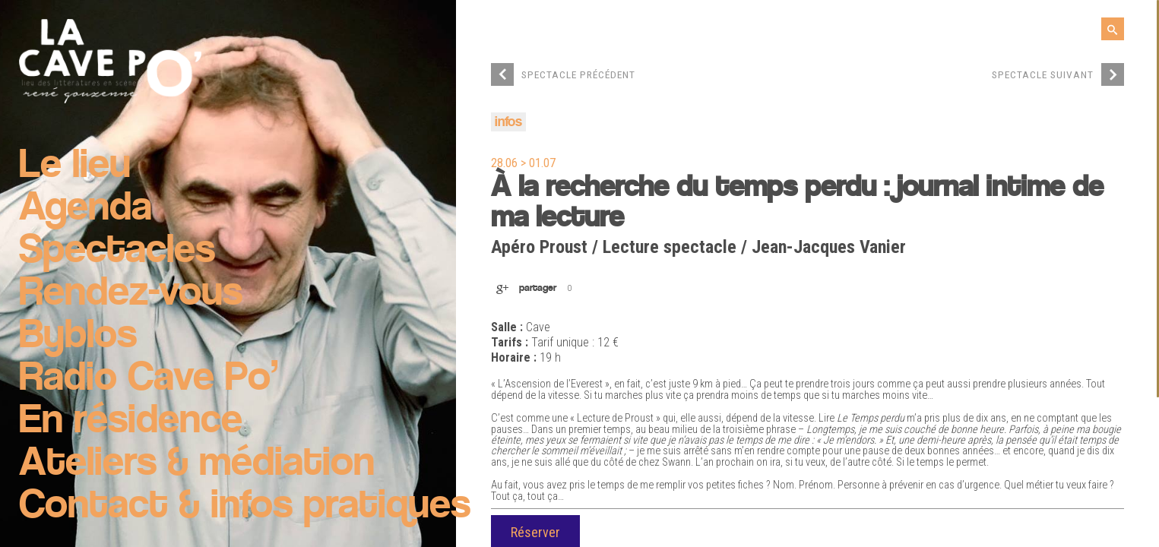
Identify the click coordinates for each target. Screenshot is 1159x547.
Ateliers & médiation (197, 464)
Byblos (78, 336)
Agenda (85, 209)
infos (508, 122)
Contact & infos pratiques (244, 506)
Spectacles (117, 251)
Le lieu (75, 166)
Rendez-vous (130, 294)
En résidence (130, 421)
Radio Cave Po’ (148, 379)
